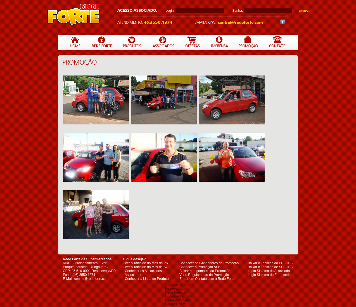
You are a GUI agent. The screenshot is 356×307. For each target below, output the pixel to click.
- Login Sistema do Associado (268, 271)
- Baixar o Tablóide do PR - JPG (269, 263)
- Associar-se (132, 275)
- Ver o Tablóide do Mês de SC (145, 267)
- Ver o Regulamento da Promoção (203, 275)
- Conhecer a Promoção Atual (199, 267)
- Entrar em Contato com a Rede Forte (206, 279)
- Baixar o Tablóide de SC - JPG (269, 267)
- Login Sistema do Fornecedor (269, 275)
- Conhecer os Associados (142, 271)
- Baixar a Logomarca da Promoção (203, 271)
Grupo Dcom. (175, 304)
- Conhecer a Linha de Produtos (146, 279)
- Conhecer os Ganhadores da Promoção (208, 263)
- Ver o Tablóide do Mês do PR (145, 263)
